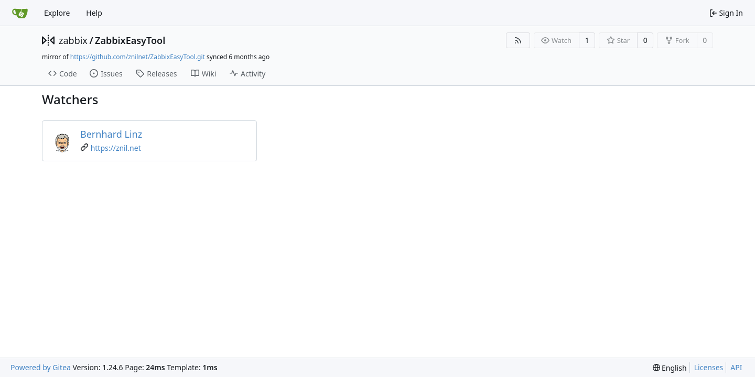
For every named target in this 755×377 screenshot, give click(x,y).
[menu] (670, 368)
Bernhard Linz (111, 134)
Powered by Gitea (40, 367)
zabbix (73, 40)
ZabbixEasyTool (130, 40)
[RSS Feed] (518, 40)
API (736, 367)
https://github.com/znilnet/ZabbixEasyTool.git (137, 56)
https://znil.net (116, 148)
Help (94, 13)
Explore (57, 13)
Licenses (709, 367)
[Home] (20, 13)
